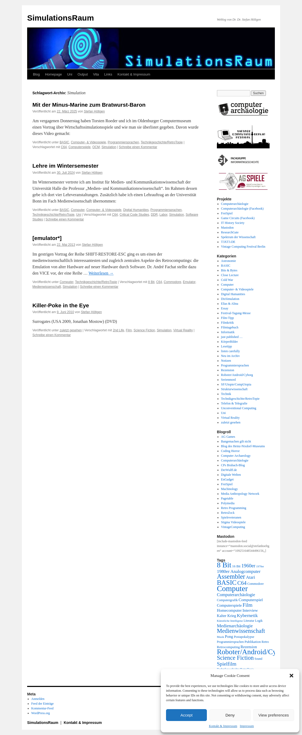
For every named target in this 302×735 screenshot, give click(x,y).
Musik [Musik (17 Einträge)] (220, 636)
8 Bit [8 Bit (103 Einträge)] (224, 565)
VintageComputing (233, 527)
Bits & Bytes (229, 270)
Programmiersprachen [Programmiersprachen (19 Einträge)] (230, 642)
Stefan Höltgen (94, 111)
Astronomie (228, 261)
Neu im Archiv (230, 356)
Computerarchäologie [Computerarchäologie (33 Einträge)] (236, 594)
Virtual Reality (183, 330)
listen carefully (230, 351)
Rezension (227, 370)
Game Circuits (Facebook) (238, 218)
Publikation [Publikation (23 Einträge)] (253, 642)
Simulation (108, 147)
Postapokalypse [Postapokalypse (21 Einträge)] (244, 637)
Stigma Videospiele (233, 522)
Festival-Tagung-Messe (236, 313)
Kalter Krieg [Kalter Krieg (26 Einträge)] (226, 616)
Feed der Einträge (42, 703)
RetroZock (228, 513)
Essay (224, 308)
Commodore (172, 282)
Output (82, 74)
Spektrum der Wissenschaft (238, 237)
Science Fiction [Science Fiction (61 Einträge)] (235, 657)
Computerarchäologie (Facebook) (242, 208)
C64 (64, 147)
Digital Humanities (136, 210)
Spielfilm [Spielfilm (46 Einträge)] (226, 664)
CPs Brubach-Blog (233, 465)
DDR (154, 214)
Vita (96, 74)
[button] (291, 675)
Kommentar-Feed (42, 708)
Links (108, 74)
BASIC (64, 142)
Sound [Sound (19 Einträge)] (258, 659)
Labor (163, 214)
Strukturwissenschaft (234, 389)
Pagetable (227, 498)
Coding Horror (230, 451)
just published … (232, 337)
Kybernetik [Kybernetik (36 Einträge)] (247, 615)
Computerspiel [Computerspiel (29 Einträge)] (250, 599)
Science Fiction (144, 330)
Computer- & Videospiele (88, 142)
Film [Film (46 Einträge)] (248, 605)
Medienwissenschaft (46, 287)
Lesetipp (226, 346)
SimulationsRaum (60, 17)
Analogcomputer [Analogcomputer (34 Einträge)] (245, 571)
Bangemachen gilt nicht (236, 441)
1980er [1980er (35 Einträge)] (223, 571)
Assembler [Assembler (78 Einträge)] (231, 576)
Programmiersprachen (123, 142)
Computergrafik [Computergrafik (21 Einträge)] (227, 600)
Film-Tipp (227, 318)
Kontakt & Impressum (223, 726)
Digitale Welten (231, 475)
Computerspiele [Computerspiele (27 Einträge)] (229, 605)
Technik (226, 394)
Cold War (227, 280)
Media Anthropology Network (240, 494)
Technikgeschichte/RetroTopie (162, 142)
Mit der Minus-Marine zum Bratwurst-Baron (88, 105)
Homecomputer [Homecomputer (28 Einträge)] (229, 610)
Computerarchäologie (235, 204)
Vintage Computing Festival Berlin (243, 246)
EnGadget (227, 479)
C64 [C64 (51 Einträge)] (241, 583)
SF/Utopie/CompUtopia (236, 384)
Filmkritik (227, 322)
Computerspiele (80, 147)
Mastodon (227, 227)
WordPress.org (40, 713)
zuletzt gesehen (71, 330)
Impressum (247, 726)
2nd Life (118, 330)
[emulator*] (47, 238)
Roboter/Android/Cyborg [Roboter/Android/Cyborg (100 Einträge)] (253, 652)
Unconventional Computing (238, 408)
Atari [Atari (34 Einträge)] (250, 577)
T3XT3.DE (228, 242)
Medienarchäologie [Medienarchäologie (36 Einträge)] (235, 625)
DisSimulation (230, 299)
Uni (69, 74)
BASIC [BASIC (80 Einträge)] (226, 582)
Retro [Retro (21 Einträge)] (265, 642)
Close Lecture (230, 275)
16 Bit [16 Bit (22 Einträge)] (236, 566)
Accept (187, 715)
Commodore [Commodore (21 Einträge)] (255, 584)
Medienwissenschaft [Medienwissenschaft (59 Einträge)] (241, 631)
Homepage (53, 74)
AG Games (228, 437)
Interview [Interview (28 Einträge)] (250, 610)
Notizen (226, 360)
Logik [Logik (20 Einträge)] (259, 621)
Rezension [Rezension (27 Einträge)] (249, 647)
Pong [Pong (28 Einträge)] (229, 636)
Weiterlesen (101, 273)
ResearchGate (230, 232)
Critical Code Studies (134, 214)
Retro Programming (233, 508)
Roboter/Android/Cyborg (237, 375)
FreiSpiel (227, 213)
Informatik (228, 332)
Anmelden (38, 699)
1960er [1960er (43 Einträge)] (248, 565)
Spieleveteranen (231, 517)
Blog (36, 74)
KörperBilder (229, 341)
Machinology (229, 489)
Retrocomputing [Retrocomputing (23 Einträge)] (228, 647)
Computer (78, 210)
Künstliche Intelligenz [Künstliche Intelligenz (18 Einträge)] (230, 620)
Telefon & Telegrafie (234, 403)
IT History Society (233, 223)
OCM (96, 147)
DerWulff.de (229, 470)
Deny (230, 715)
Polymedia (228, 503)
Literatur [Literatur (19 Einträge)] (248, 621)
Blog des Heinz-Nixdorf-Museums (243, 446)
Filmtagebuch (229, 327)
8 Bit (151, 282)
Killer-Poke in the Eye (60, 305)
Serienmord (228, 379)
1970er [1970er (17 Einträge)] (260, 566)
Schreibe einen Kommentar (138, 147)
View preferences (274, 715)
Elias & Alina (229, 303)
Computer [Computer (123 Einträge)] (232, 588)
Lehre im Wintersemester (65, 166)
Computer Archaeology (236, 456)
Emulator (189, 282)
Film (129, 330)
